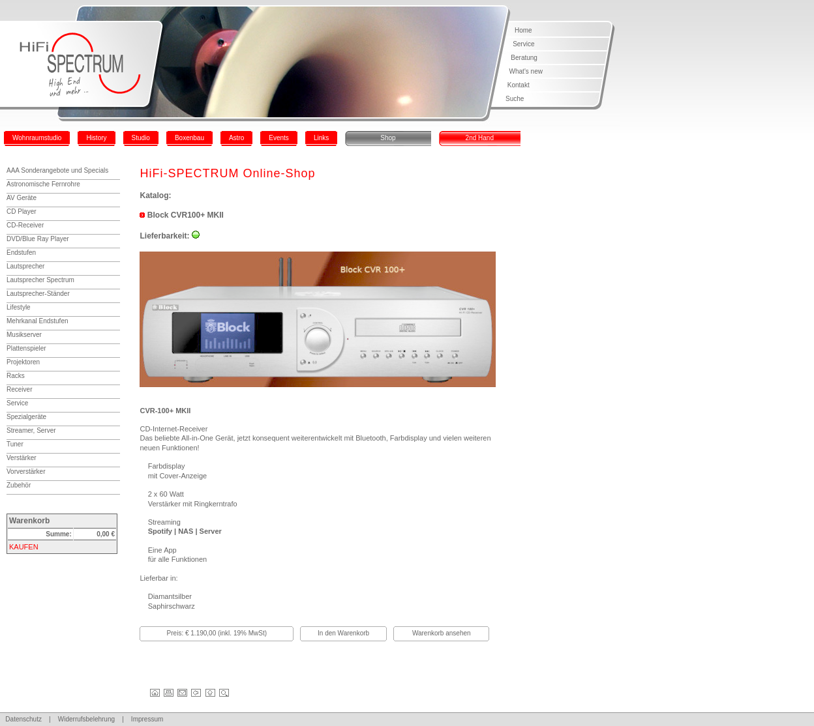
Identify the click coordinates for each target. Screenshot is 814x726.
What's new (526, 71)
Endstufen (21, 252)
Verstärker (22, 457)
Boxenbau (189, 137)
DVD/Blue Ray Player (38, 238)
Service (523, 44)
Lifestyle (19, 307)
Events (279, 137)
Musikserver (24, 334)
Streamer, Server (31, 430)
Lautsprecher (25, 266)
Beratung (524, 57)
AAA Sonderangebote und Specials (57, 170)
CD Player (22, 211)
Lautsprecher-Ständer (38, 293)
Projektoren (23, 362)
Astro (236, 137)
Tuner (15, 444)
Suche (514, 98)
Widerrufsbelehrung (86, 719)
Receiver (19, 389)
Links (321, 137)
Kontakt (518, 85)
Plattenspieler (26, 348)
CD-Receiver (25, 225)
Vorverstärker (26, 471)
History (96, 137)
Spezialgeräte (26, 416)
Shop (387, 137)
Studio (141, 137)
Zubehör (19, 485)
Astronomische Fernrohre (43, 184)
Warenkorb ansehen (441, 633)
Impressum (147, 719)
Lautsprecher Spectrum (40, 279)
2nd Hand (480, 137)
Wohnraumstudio (36, 137)
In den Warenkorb (343, 633)
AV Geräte (22, 197)
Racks (16, 375)
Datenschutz (23, 719)
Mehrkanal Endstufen (37, 321)
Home (523, 30)
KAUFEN (23, 547)
